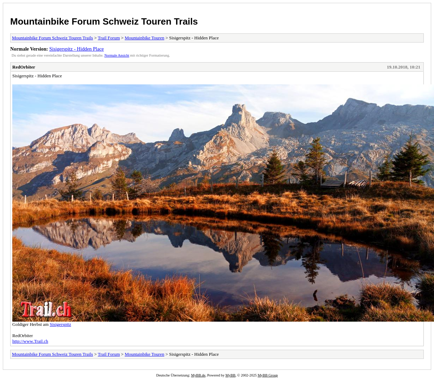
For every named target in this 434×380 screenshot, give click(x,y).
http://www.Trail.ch (30, 341)
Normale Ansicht (116, 55)
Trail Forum (109, 37)
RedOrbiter (23, 67)
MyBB (230, 375)
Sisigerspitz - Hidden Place (76, 49)
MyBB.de (198, 375)
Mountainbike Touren (144, 37)
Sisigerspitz (60, 324)
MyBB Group (268, 375)
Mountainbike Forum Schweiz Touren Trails (104, 21)
